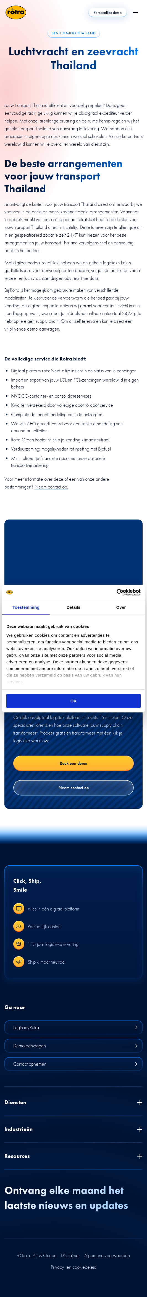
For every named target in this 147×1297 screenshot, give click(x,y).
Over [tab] (121, 607)
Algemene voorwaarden (107, 1255)
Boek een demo (73, 763)
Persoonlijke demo (108, 12)
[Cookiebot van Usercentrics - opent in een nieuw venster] (116, 592)
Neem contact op (74, 788)
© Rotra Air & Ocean (36, 1255)
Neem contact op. (51, 487)
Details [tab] (73, 607)
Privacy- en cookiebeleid (73, 1267)
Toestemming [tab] (26, 607)
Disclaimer (70, 1255)
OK (73, 701)
